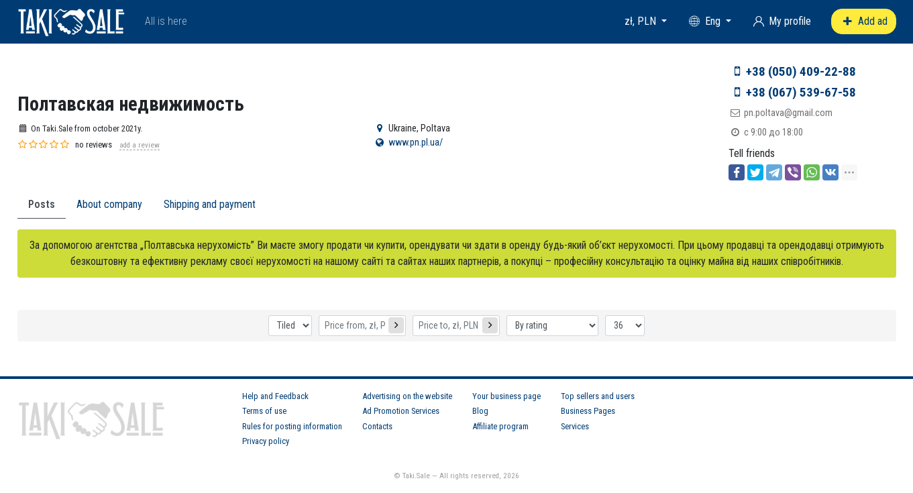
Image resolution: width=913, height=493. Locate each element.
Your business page (506, 396)
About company (109, 204)
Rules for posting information (292, 426)
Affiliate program (500, 426)
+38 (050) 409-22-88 (801, 71)
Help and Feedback (275, 396)
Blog (480, 411)
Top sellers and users (598, 396)
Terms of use (264, 411)
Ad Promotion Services (400, 411)
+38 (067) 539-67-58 (801, 92)
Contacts (377, 426)
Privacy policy (265, 441)
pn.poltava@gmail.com (788, 113)
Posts (41, 204)
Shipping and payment (210, 204)
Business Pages (588, 411)
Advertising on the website (407, 396)
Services (575, 426)
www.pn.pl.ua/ (415, 142)
